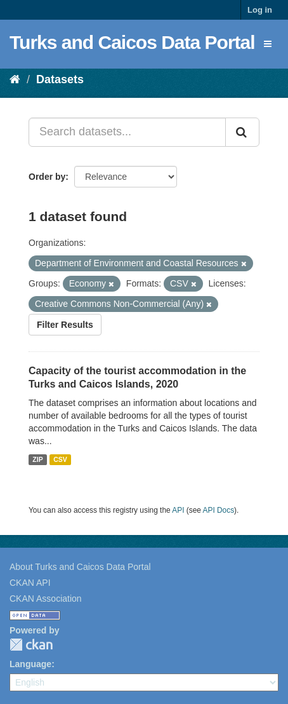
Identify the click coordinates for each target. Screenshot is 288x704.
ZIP (37, 459)
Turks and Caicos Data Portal (132, 42)
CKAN (31, 644)
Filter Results (65, 325)
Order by (47, 177)
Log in (259, 10)
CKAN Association (46, 598)
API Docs (219, 510)
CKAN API (30, 583)
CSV (60, 459)
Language (30, 664)
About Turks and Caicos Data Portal (80, 567)
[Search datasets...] (127, 132)
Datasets (60, 79)
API (178, 510)
